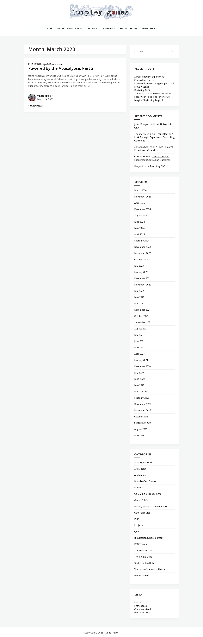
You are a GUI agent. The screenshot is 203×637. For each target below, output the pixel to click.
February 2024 (141, 239)
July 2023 (139, 264)
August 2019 (140, 427)
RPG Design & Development (48, 62)
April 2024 (139, 232)
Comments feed (142, 607)
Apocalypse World (143, 460)
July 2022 (139, 289)
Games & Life (141, 498)
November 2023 (142, 251)
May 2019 (139, 433)
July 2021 (139, 333)
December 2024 (142, 207)
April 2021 (139, 352)
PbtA (30, 62)
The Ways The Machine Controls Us (153, 91)
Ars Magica (140, 467)
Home (49, 27)
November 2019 (142, 408)
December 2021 (142, 308)
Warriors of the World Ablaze (149, 567)
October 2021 (141, 314)
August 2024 (140, 213)
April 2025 (139, 201)
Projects (138, 523)
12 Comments (35, 104)
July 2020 (139, 371)
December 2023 (142, 245)
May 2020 (139, 383)
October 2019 (141, 415)
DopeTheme (112, 631)
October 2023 (141, 257)
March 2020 (140, 389)
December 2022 (142, 276)
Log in (137, 601)
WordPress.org (142, 611)
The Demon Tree (143, 548)
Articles (92, 27)
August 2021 (140, 327)
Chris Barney (141, 155)
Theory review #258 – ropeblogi (151, 132)
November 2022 (142, 283)
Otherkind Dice (142, 511)
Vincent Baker (44, 94)
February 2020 (141, 396)
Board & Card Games (145, 479)
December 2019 (142, 402)
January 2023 (141, 270)
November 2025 (142, 195)
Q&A (136, 530)
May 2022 (139, 295)
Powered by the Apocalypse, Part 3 (63, 67)
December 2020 (142, 364)
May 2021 (139, 345)
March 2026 (140, 188)
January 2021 (141, 358)
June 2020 (139, 377)
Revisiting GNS (142, 88)
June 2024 (139, 220)
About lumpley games (70, 27)
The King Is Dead (143, 555)
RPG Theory (140, 542)
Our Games (108, 27)
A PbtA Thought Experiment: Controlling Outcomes (154, 136)
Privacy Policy (149, 27)
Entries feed (140, 604)
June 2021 (139, 339)
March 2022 (140, 301)
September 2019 (142, 421)
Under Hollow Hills (144, 561)
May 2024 (139, 226)
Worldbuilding (141, 574)
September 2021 (142, 320)
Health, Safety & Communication (151, 504)
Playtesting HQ (128, 27)
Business (139, 486)
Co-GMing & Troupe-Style (147, 492)
